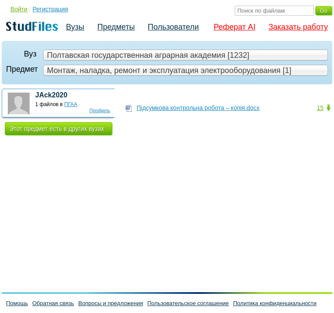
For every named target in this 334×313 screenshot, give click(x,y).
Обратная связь (53, 303)
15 (320, 107)
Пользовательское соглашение (188, 303)
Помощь (17, 303)
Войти (18, 9)
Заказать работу (298, 27)
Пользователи (173, 27)
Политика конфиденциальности (275, 303)
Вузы (75, 27)
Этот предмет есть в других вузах (57, 128)
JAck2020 (51, 95)
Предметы (116, 27)
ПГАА (70, 104)
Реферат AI (234, 27)
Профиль (100, 110)
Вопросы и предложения (110, 303)
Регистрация (50, 9)
